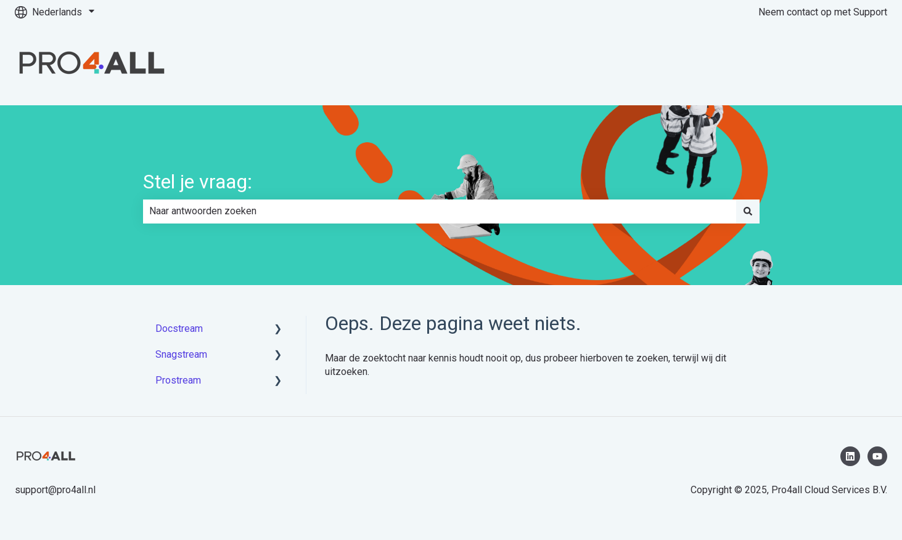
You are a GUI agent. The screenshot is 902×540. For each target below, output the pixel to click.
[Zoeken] (748, 211)
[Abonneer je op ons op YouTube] (877, 456)
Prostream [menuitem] (178, 380)
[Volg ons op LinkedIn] (850, 456)
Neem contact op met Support (822, 12)
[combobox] (439, 211)
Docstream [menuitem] (179, 328)
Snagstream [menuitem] (181, 354)
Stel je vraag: (197, 181)
